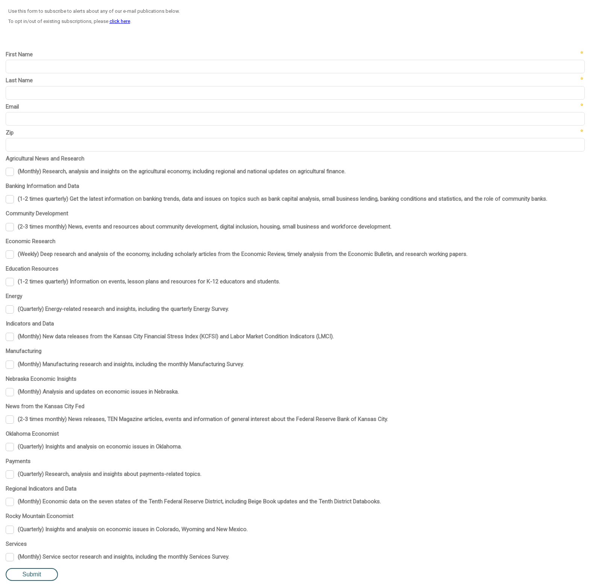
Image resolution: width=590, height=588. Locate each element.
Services (16, 544)
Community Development (37, 213)
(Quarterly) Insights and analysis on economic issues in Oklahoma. (100, 446)
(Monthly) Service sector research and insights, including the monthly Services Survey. (123, 556)
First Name (19, 54)
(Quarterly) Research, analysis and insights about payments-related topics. (109, 474)
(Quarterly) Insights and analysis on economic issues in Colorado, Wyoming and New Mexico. (133, 529)
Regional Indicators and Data (41, 488)
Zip (10, 132)
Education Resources (32, 268)
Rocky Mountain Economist (39, 516)
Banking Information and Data (42, 186)
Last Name (19, 80)
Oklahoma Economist (32, 433)
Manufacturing (23, 351)
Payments (18, 461)
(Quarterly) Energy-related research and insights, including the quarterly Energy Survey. (123, 309)
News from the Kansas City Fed (45, 406)
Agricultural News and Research (45, 158)
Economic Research (30, 241)
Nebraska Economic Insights (41, 379)
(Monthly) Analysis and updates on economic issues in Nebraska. (98, 391)
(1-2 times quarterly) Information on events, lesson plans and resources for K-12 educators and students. (149, 281)
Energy (14, 296)
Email (12, 106)
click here (119, 21)
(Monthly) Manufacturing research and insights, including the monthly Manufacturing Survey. (131, 364)
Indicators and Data (30, 323)
